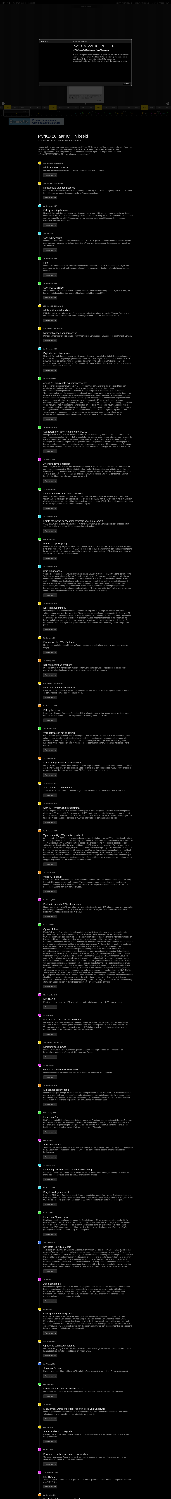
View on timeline (50, 175)
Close (129, 41)
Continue (126, 84)
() (44, 41)
